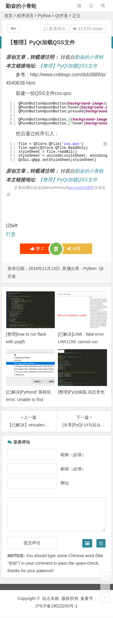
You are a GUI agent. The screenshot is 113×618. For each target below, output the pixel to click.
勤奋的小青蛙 (21, 6)
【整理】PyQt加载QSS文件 (67, 65)
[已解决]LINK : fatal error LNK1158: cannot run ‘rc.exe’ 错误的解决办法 (81, 342)
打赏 (11, 234)
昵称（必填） (73, 454)
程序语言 (25, 15)
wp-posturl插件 (81, 187)
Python (44, 15)
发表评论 (54, 28)
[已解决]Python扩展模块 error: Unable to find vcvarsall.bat (28, 399)
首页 (8, 15)
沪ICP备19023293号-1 (56, 606)
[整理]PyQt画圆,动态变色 (81, 392)
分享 (74, 248)
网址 (65, 483)
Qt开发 (61, 15)
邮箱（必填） (73, 468)
